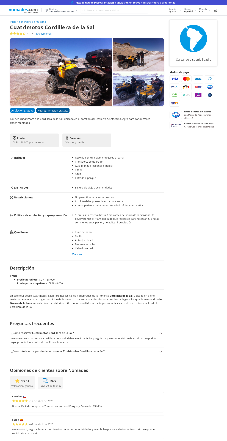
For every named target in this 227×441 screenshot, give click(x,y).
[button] (175, 10)
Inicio (13, 21)
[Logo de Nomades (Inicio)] (23, 10)
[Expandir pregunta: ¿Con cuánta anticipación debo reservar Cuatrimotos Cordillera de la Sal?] (87, 351)
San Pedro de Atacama (32, 21)
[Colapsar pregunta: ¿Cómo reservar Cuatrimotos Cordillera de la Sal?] (87, 333)
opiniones (43, 33)
